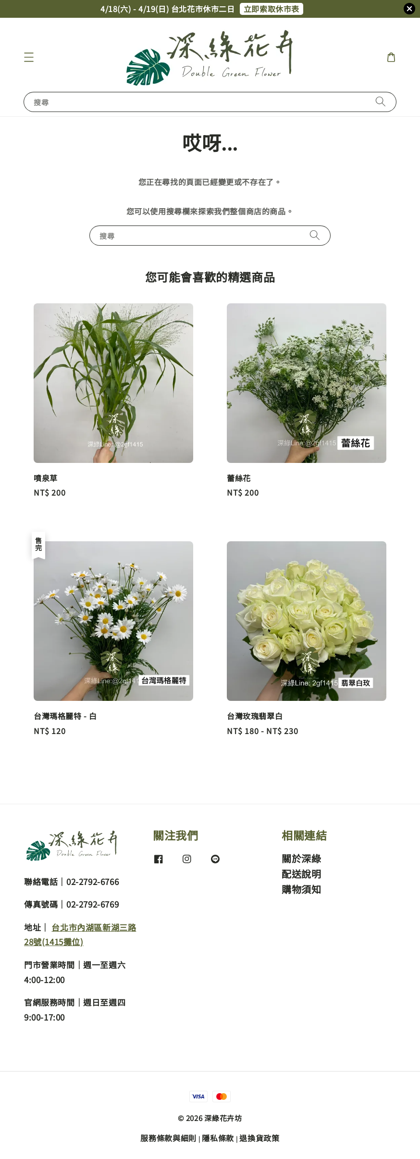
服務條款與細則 (168, 1138)
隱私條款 (218, 1138)
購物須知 (301, 889)
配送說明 (301, 874)
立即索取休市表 (271, 8)
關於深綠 (301, 858)
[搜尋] (380, 101)
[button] (28, 57)
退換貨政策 (259, 1138)
